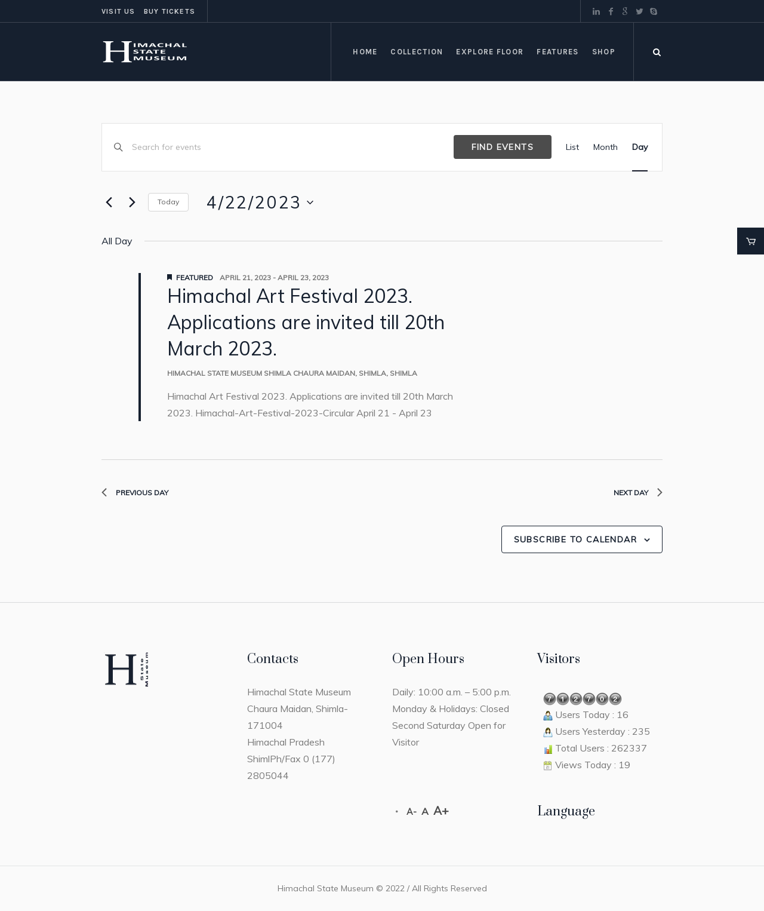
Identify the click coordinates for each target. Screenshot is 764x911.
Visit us (118, 11)
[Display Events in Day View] (640, 147)
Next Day (638, 492)
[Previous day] (108, 202)
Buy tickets (169, 11)
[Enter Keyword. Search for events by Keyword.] (293, 147)
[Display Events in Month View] (605, 147)
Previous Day (134, 492)
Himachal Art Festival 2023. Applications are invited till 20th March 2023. (306, 322)
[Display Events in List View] (572, 147)
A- (411, 811)
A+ (441, 810)
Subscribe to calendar (575, 539)
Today (168, 201)
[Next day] (132, 202)
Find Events (503, 147)
